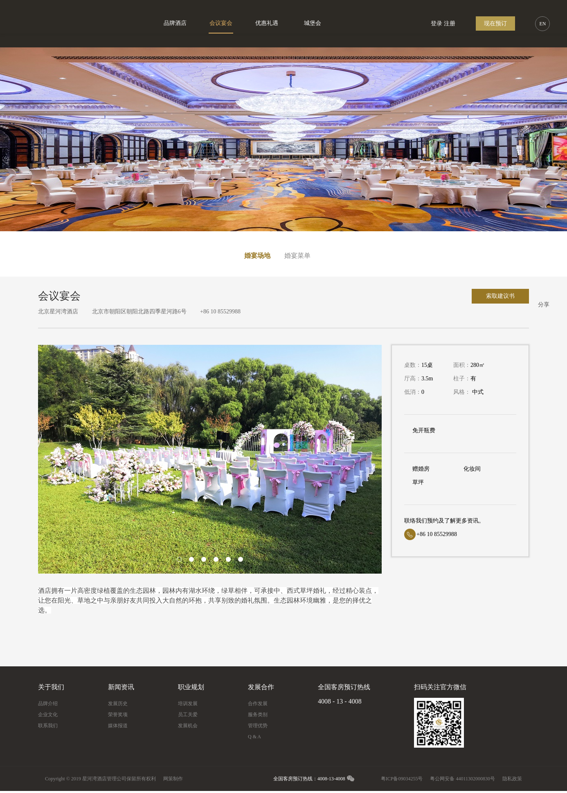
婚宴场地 (257, 255)
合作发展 (258, 703)
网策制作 (173, 779)
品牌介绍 (48, 703)
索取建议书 (500, 296)
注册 (449, 23)
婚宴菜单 (297, 255)
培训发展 (188, 703)
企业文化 (48, 714)
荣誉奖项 (118, 714)
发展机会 (188, 725)
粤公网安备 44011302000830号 (462, 779)
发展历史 (118, 703)
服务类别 (258, 714)
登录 (436, 23)
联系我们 (48, 725)
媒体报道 (118, 725)
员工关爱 (188, 714)
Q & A (254, 736)
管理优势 (258, 725)
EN (542, 24)
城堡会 (312, 23)
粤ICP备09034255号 (402, 779)
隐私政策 (512, 779)
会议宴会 (220, 23)
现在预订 (495, 23)
